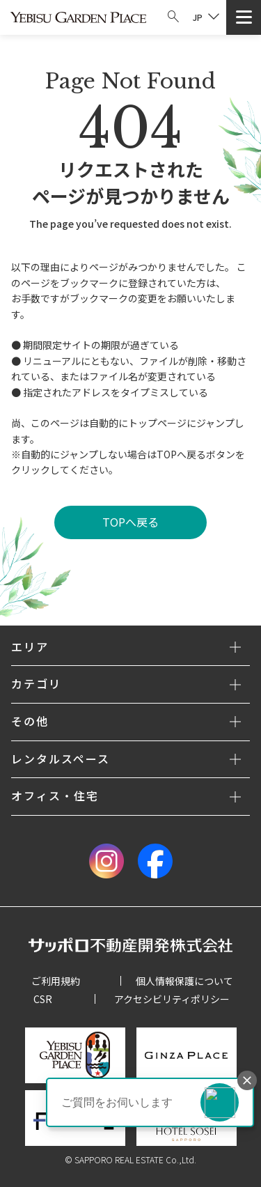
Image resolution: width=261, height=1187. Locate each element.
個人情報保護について (184, 981)
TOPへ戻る (130, 521)
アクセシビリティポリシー (172, 999)
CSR (42, 999)
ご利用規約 (55, 981)
